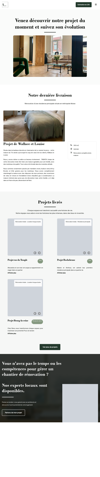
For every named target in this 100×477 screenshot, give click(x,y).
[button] (50, 56)
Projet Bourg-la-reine (18, 320)
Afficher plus (12, 273)
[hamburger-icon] (96, 4)
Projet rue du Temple (17, 259)
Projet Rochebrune (66, 259)
